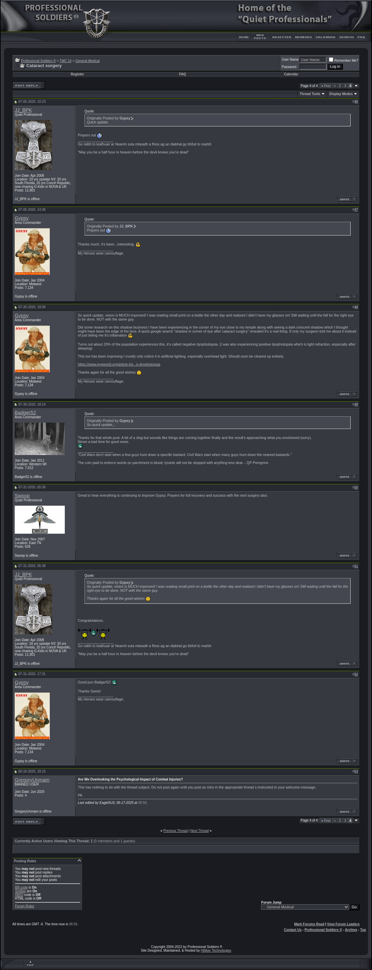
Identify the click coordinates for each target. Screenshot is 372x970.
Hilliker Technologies (216, 950)
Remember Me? (343, 60)
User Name (290, 59)
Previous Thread (175, 831)
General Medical (87, 61)
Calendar (291, 74)
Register (77, 74)
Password (289, 67)
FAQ (182, 74)
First (326, 86)
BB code (21, 887)
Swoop (22, 495)
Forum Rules (24, 906)
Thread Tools (310, 94)
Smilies (20, 891)
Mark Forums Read (309, 924)
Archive (351, 930)
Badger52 (25, 412)
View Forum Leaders (343, 924)
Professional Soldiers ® (38, 61)
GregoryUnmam (32, 780)
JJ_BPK (23, 110)
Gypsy (22, 218)
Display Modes (341, 94)
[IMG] (19, 895)
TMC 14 (65, 61)
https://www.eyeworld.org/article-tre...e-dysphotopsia (119, 364)
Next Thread (199, 831)
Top (363, 930)
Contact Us (293, 930)
